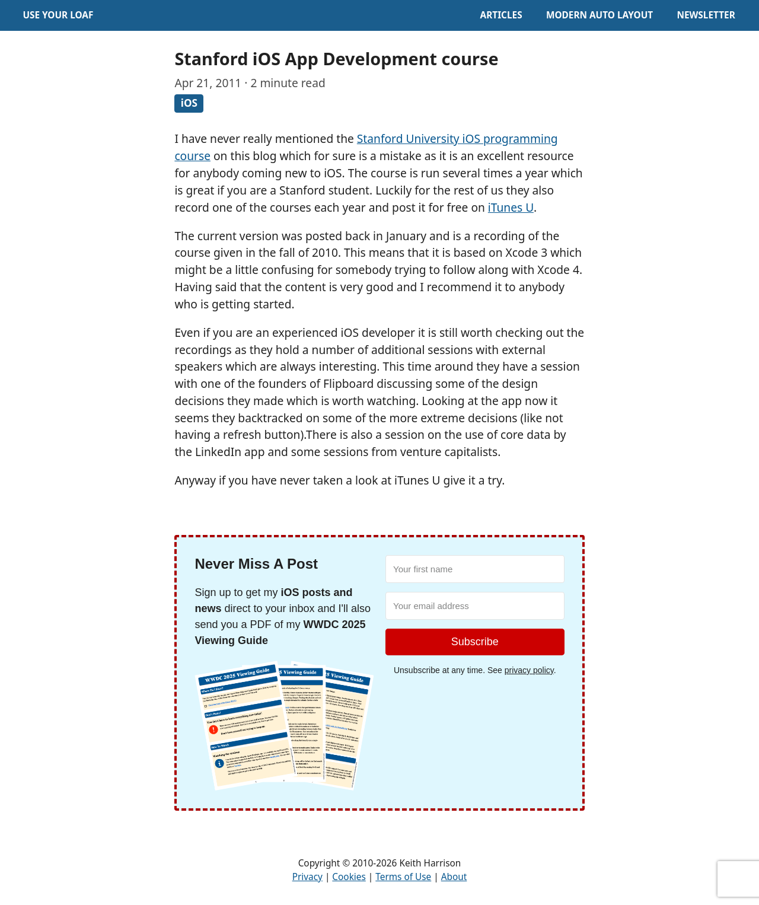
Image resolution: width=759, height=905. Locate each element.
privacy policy (529, 670)
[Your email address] (475, 606)
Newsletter (706, 15)
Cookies (348, 877)
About (454, 877)
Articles (501, 15)
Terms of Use (403, 877)
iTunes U (511, 207)
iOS (189, 103)
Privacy (307, 877)
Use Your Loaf (58, 15)
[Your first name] (475, 569)
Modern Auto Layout (599, 15)
